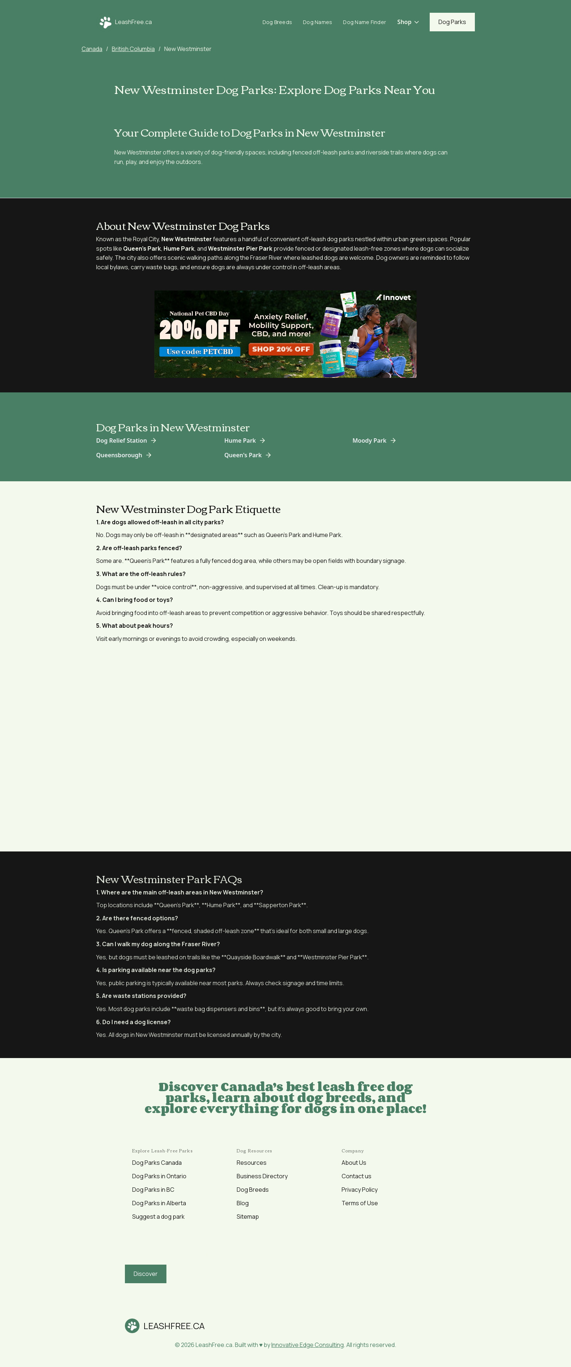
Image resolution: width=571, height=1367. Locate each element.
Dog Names (317, 22)
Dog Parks (452, 22)
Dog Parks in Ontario (159, 1176)
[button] (408, 22)
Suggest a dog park (158, 1217)
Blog (243, 1203)
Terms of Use (360, 1203)
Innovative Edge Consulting (307, 1345)
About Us (354, 1163)
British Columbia (133, 49)
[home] (124, 22)
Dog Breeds (277, 22)
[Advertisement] (285, 742)
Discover (146, 1274)
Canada (92, 49)
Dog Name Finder (364, 22)
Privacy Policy (360, 1190)
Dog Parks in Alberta (159, 1203)
